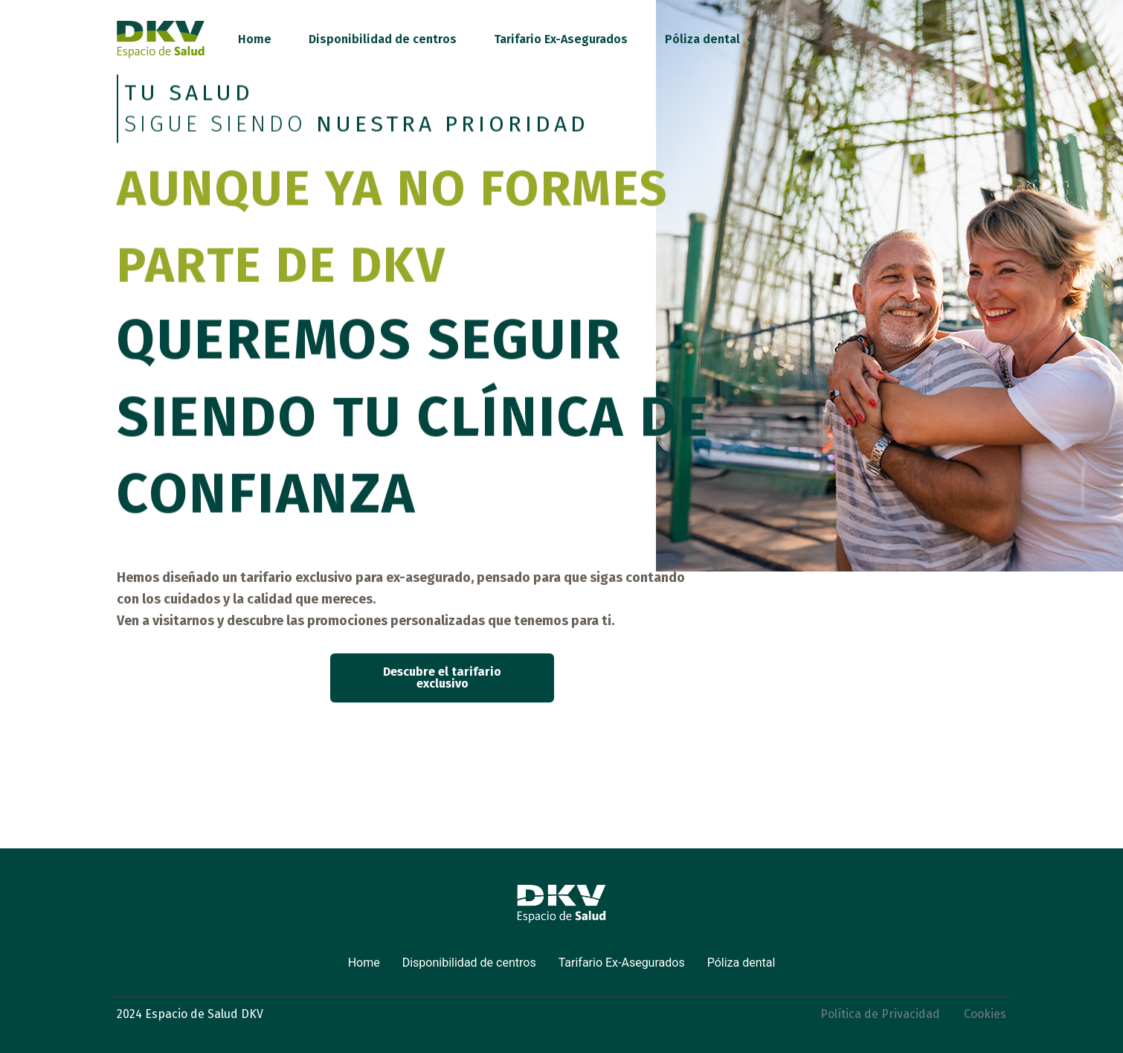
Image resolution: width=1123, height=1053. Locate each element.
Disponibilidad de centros (469, 963)
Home (364, 963)
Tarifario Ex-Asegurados (622, 963)
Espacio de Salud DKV (204, 1014)
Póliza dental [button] (741, 963)
